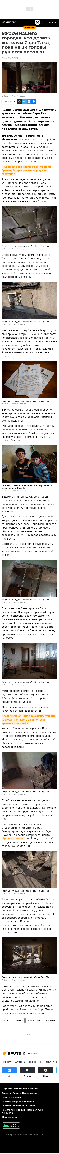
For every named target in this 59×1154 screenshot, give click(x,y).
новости (7, 1061)
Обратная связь (9, 1117)
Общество (7, 1020)
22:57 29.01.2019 (10, 58)
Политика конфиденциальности (18, 1101)
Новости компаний (11, 1097)
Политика (52, 1061)
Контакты (6, 1092)
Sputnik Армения (13, 838)
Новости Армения (34, 1020)
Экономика (36, 1061)
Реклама (16, 1092)
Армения (19, 1020)
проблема (50, 1020)
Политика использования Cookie (18, 1105)
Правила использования (25, 1088)
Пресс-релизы (29, 1092)
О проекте (7, 1088)
